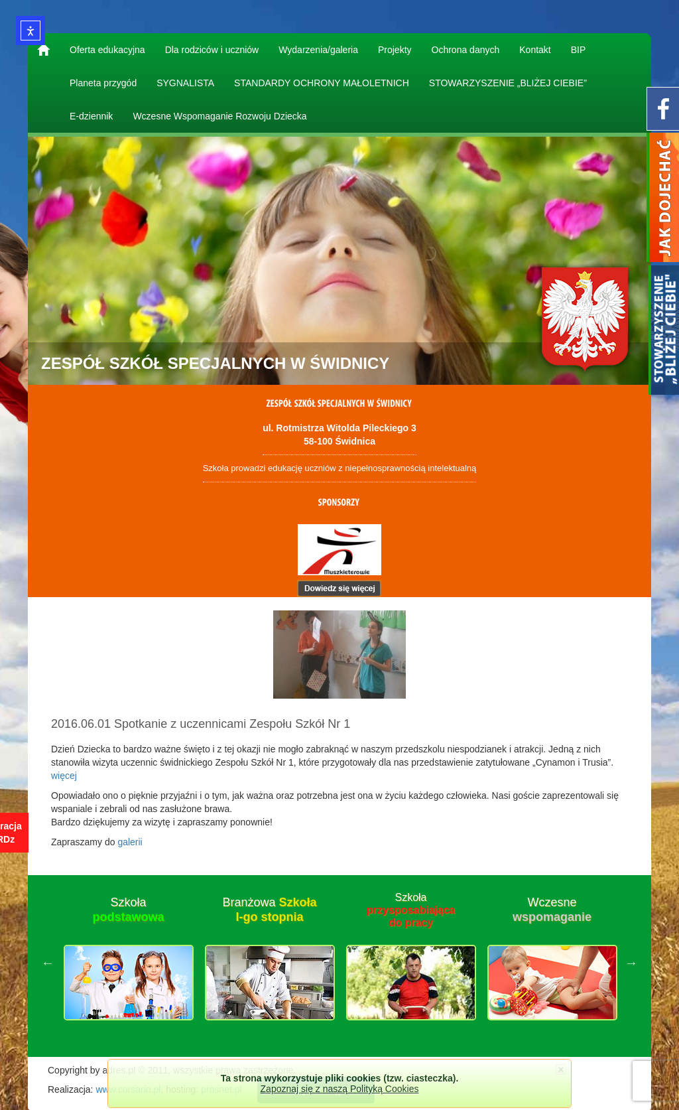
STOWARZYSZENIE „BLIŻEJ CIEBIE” (508, 83)
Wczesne (552, 910)
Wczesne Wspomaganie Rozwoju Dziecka (219, 116)
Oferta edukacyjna (107, 49)
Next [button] (631, 962)
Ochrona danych (466, 49)
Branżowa (269, 910)
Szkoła (128, 910)
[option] (128, 963)
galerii (129, 842)
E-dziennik (91, 116)
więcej (64, 775)
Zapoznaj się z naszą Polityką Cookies (340, 1088)
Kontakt (534, 49)
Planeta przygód (103, 83)
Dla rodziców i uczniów (212, 49)
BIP (578, 49)
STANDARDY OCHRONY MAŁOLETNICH (321, 83)
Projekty (395, 49)
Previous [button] (47, 962)
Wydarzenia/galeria (318, 49)
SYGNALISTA (185, 83)
